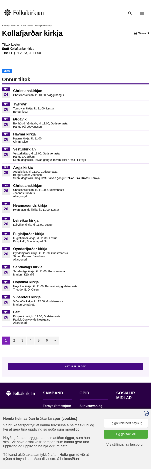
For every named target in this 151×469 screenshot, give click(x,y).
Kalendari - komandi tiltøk (22, 25)
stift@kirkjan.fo (53, 437)
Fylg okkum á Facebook (125, 411)
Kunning (6, 25)
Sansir (125, 450)
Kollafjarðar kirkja (22, 48)
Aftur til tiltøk (75, 366)
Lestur (15, 44)
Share (7, 70)
